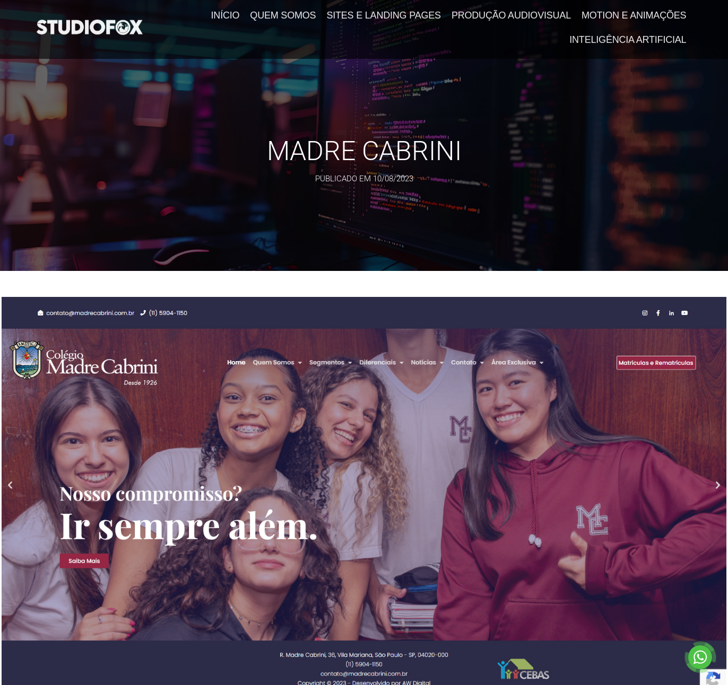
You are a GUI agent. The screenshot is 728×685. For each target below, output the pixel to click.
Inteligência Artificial (627, 36)
